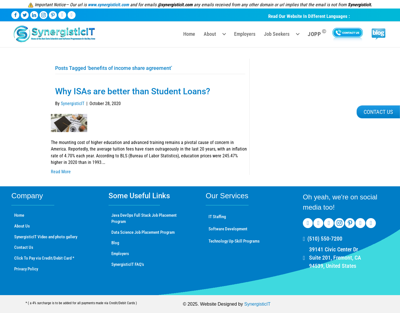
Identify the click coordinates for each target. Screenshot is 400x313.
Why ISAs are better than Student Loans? (132, 91)
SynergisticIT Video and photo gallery (45, 236)
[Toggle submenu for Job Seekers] (298, 34)
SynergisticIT (257, 304)
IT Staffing (217, 216)
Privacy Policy (26, 269)
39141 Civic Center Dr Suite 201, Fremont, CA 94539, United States (335, 257)
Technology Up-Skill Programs (234, 241)
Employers (120, 253)
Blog (115, 242)
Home (19, 215)
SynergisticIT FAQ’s (127, 264)
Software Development (228, 228)
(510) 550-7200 (324, 238)
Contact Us (23, 247)
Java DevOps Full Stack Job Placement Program (144, 218)
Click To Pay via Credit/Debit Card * (44, 258)
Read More (61, 171)
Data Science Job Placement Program (143, 232)
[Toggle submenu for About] (224, 34)
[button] (378, 111)
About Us (22, 226)
